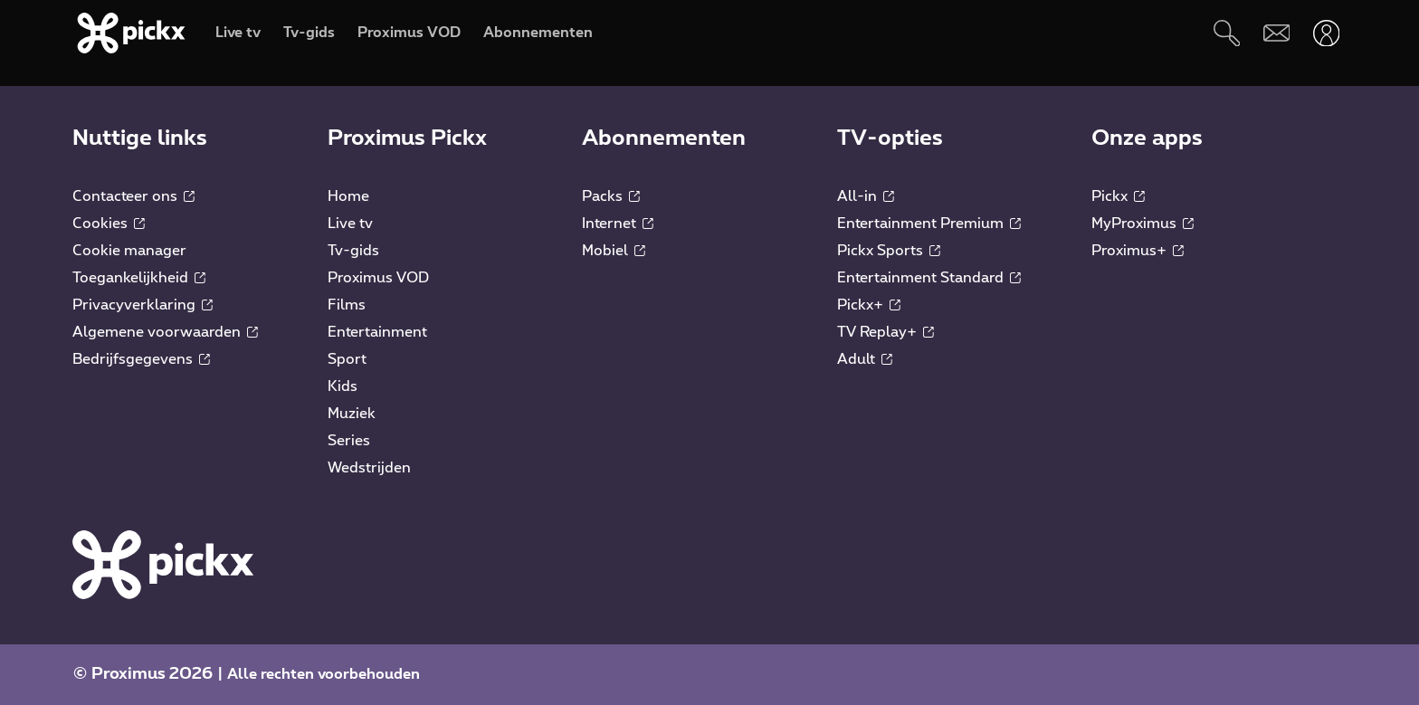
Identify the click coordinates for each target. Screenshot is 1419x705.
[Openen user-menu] (1326, 33)
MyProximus (1142, 223)
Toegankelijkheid (138, 278)
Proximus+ (1137, 250)
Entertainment (377, 332)
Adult (864, 359)
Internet (617, 223)
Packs (611, 196)
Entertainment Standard (929, 278)
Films (347, 305)
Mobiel (613, 250)
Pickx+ (868, 305)
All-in (865, 196)
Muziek (352, 413)
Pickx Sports (888, 250)
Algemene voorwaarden (165, 332)
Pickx (1118, 196)
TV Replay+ (885, 332)
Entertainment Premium (929, 223)
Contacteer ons (133, 196)
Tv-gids (353, 250)
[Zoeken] (1227, 33)
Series (349, 440)
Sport (347, 359)
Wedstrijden (369, 468)
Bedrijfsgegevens (141, 359)
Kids (342, 386)
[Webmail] (1276, 33)
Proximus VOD (378, 278)
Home (348, 196)
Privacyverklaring (142, 305)
